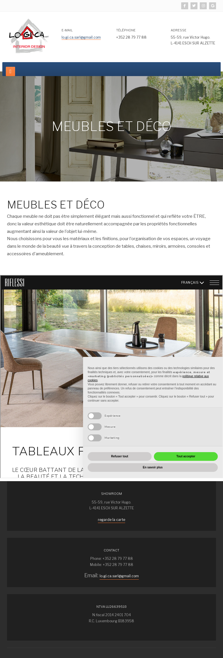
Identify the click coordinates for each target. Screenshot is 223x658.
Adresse (178, 30)
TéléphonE (126, 30)
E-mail (67, 30)
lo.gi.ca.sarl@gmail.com (81, 37)
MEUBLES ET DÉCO (56, 204)
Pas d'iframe (111, 376)
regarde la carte (111, 519)
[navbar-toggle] (10, 71)
